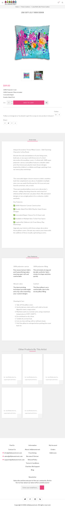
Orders (53, 449)
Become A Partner (32, 456)
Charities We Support (32, 466)
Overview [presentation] (32, 139)
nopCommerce (37, 507)
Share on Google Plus (15, 123)
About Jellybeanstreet (32, 449)
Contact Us (12, 449)
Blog (32, 470)
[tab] (32, 139)
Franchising (32, 453)
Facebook (59, 114)
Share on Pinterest (11, 123)
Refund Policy (32, 460)
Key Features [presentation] (32, 256)
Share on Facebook (5, 123)
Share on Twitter (8, 123)
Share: (5, 120)
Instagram (55, 114)
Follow (56, 111)
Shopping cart (59, 1)
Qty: (4, 102)
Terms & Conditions (32, 463)
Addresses (53, 453)
